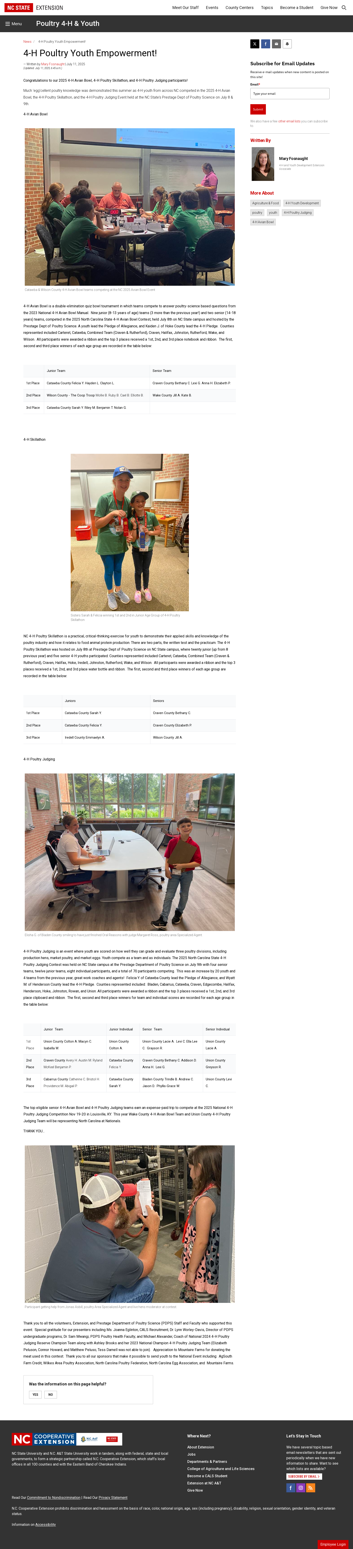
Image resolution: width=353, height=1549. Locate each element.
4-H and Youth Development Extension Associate (301, 167)
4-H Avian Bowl (263, 222)
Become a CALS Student (207, 1476)
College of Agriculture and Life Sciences (221, 1469)
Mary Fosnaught (53, 64)
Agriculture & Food (265, 203)
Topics (267, 7)
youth (273, 212)
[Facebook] (290, 1487)
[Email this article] (276, 43)
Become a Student (296, 7)
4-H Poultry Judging (298, 212)
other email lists (289, 121)
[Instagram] (300, 1487)
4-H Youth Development (302, 203)
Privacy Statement (113, 1497)
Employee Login (333, 1544)
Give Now (329, 7)
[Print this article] (287, 43)
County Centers (240, 7)
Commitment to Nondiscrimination (53, 1497)
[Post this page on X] (254, 43)
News (27, 41)
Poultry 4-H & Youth (68, 23)
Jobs (191, 1454)
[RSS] (310, 1487)
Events (212, 7)
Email (255, 84)
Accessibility (45, 1524)
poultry (257, 212)
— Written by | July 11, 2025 (54, 64)
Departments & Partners (207, 1461)
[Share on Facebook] (265, 43)
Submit (258, 109)
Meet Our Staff (185, 7)
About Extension (200, 1447)
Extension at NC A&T (204, 1483)
